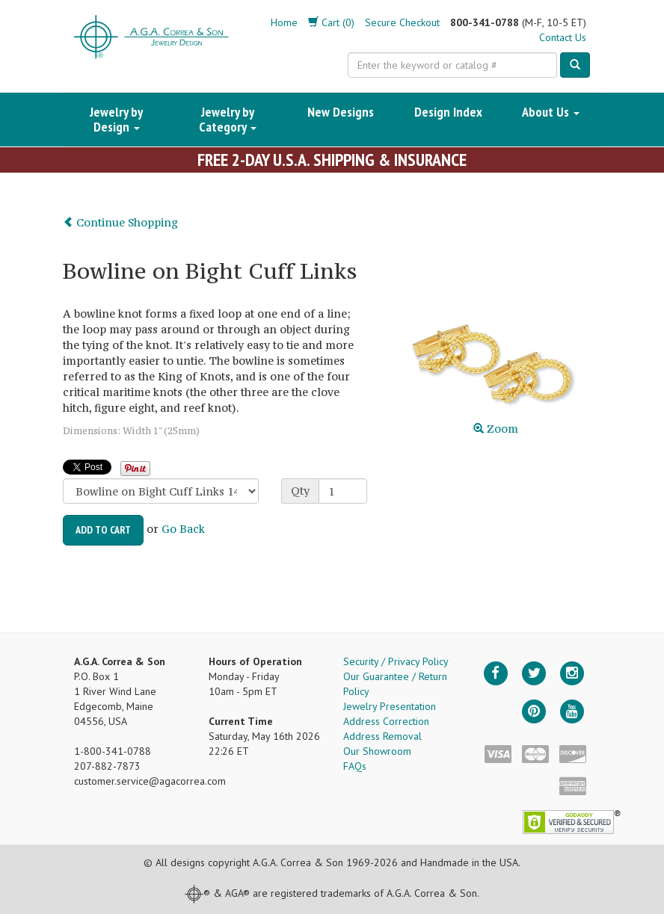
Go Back (183, 529)
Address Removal (382, 736)
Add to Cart (103, 530)
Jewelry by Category (227, 119)
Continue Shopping (120, 222)
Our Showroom (377, 751)
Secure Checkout (402, 22)
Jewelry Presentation (389, 706)
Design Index (448, 111)
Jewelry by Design (116, 119)
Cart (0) (331, 22)
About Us (551, 111)
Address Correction (386, 721)
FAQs (354, 766)
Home (284, 22)
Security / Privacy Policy (396, 661)
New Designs (340, 111)
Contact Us (562, 37)
